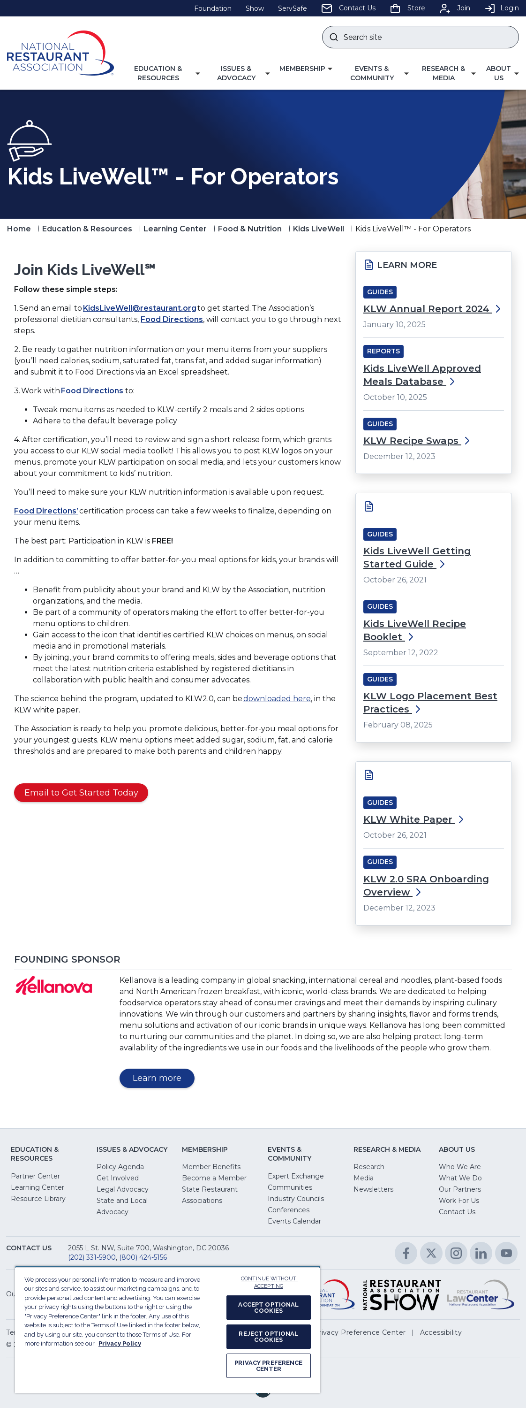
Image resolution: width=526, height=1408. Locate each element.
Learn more (164, 1079)
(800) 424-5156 (143, 1257)
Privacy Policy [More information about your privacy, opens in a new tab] (119, 1343)
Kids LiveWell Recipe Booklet (414, 630)
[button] (161, 73)
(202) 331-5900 (92, 1257)
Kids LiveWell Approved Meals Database (422, 375)
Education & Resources (87, 228)
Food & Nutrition (250, 228)
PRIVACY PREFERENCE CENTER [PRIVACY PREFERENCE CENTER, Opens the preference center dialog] (268, 1365)
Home (19, 228)
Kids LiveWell (318, 228)
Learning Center (175, 228)
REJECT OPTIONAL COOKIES (268, 1336)
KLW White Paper (414, 819)
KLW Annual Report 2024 (433, 308)
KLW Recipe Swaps (418, 440)
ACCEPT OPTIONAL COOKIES (268, 1307)
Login (501, 8)
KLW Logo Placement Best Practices (430, 702)
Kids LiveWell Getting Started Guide (417, 557)
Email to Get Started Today (81, 793)
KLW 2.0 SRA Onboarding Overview (426, 885)
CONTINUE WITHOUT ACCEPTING (269, 1283)
